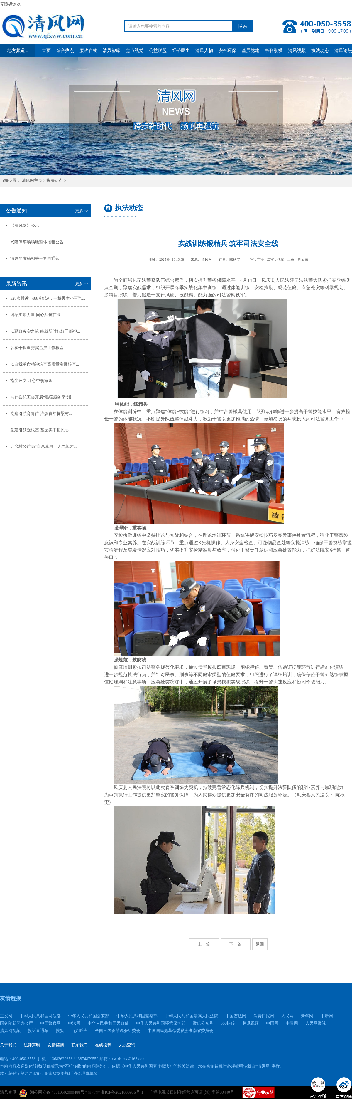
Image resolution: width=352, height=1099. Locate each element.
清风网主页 (32, 180)
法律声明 (32, 1045)
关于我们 (8, 1045)
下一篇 (235, 944)
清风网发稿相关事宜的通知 (35, 258)
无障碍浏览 (10, 4)
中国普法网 (236, 1016)
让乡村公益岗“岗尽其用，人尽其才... (43, 446)
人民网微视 (315, 1023)
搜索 (242, 26)
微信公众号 (203, 1023)
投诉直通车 (38, 1030)
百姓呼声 (79, 1030)
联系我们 (79, 1045)
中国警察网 (50, 1023)
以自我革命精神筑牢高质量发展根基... (44, 364)
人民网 (287, 1016)
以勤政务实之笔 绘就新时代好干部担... (45, 331)
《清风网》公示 (24, 225)
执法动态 (54, 180)
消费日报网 (263, 1016)
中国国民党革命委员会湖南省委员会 (180, 1030)
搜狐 (60, 1030)
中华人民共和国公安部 (88, 1016)
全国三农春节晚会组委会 (117, 1030)
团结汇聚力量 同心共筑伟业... (37, 315)
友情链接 (56, 1045)
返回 (260, 944)
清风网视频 (10, 1030)
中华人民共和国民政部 (108, 1023)
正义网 (6, 1016)
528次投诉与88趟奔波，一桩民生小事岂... (47, 298)
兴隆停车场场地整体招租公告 (37, 242)
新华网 (307, 1016)
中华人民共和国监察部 (137, 1016)
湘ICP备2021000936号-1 (122, 1092)
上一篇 (204, 944)
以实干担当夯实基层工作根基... (38, 348)
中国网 (272, 1023)
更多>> (81, 211)
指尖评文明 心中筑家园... (32, 380)
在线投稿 (103, 1045)
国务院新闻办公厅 (16, 1023)
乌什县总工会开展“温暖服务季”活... (42, 397)
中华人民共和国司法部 (40, 1016)
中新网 (327, 1016)
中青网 (292, 1023)
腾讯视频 (250, 1023)
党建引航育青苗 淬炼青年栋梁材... (41, 413)
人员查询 (127, 1045)
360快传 (228, 1023)
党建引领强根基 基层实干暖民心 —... (43, 430)
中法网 (74, 1023)
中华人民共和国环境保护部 (160, 1023)
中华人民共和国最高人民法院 (191, 1016)
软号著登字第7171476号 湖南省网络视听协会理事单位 (49, 1073)
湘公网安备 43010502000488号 (51, 1093)
